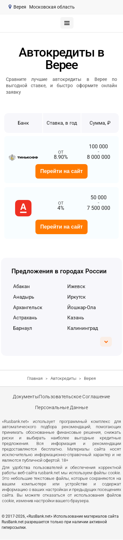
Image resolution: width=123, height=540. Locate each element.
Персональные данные (61, 407)
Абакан (21, 286)
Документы (25, 397)
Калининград (82, 328)
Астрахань (25, 318)
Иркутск (76, 297)
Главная (35, 378)
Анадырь (23, 297)
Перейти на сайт (61, 171)
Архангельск (27, 307)
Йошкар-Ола (81, 307)
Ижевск (76, 286)
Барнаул (22, 328)
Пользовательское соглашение (75, 397)
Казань (75, 318)
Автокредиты (63, 378)
